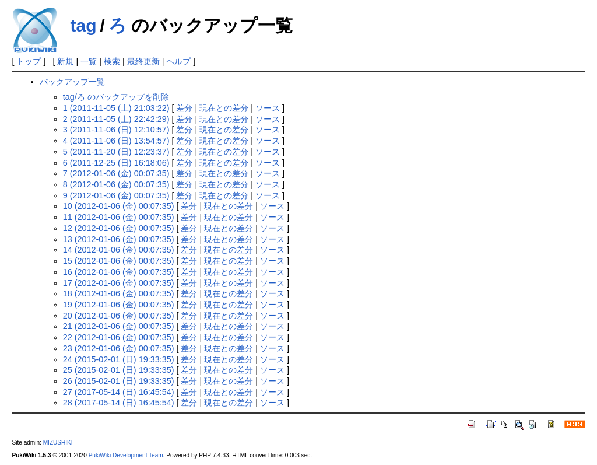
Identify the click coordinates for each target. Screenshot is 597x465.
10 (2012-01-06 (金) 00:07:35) (118, 206)
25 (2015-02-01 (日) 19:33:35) (118, 370)
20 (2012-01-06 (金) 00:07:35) (118, 315)
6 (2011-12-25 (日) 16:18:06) (116, 162)
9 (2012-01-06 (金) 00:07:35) (116, 195)
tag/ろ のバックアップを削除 (116, 97)
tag (83, 25)
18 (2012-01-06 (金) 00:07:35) (118, 293)
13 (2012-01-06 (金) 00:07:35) (118, 239)
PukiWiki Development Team (126, 455)
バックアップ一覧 (72, 81)
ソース (267, 108)
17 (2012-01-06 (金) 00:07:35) (118, 283)
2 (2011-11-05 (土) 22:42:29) (116, 119)
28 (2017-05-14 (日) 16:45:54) (118, 402)
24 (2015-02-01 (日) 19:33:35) (118, 359)
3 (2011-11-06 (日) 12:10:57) (116, 129)
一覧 (88, 61)
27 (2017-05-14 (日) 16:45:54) (118, 392)
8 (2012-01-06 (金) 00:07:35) (116, 184)
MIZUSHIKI (58, 442)
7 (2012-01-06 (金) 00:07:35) (116, 173)
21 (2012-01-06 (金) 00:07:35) (118, 326)
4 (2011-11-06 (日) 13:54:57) (116, 140)
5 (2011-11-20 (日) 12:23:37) (116, 151)
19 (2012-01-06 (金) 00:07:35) (118, 304)
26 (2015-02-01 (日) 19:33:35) (118, 381)
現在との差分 (223, 108)
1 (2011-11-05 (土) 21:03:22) (116, 108)
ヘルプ (178, 61)
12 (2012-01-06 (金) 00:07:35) (118, 228)
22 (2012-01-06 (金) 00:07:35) (118, 337)
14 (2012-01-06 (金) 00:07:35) (118, 249)
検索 (112, 61)
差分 (184, 108)
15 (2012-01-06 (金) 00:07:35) (118, 260)
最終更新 (143, 61)
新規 (65, 61)
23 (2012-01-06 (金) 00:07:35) (118, 348)
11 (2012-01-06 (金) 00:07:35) (118, 217)
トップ (28, 61)
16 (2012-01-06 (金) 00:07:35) (118, 272)
